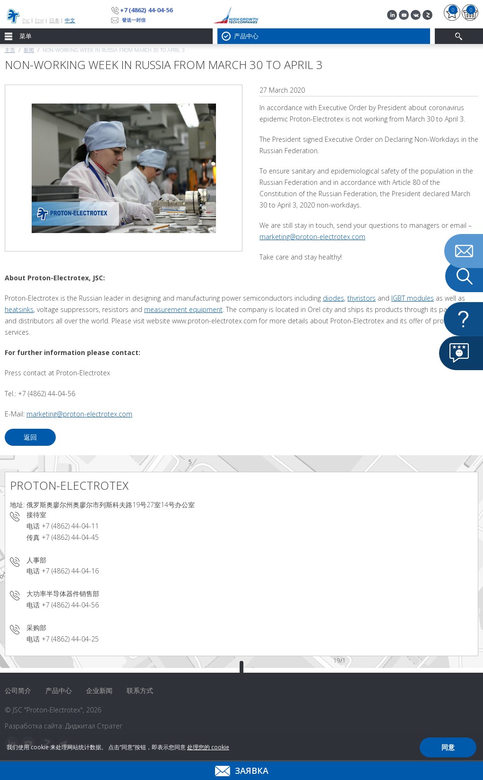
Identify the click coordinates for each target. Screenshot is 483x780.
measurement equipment (183, 309)
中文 (70, 20)
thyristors (361, 298)
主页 (10, 49)
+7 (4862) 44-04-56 (146, 10)
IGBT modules (412, 298)
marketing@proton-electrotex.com (312, 236)
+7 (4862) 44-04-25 (70, 638)
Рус (26, 20)
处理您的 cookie (208, 747)
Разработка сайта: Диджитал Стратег (63, 725)
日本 (54, 20)
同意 (448, 747)
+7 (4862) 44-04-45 (70, 537)
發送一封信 (134, 20)
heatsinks (19, 309)
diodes (333, 298)
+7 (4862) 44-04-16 (70, 570)
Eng (39, 20)
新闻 (29, 49)
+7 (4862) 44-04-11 (70, 525)
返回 (30, 437)
